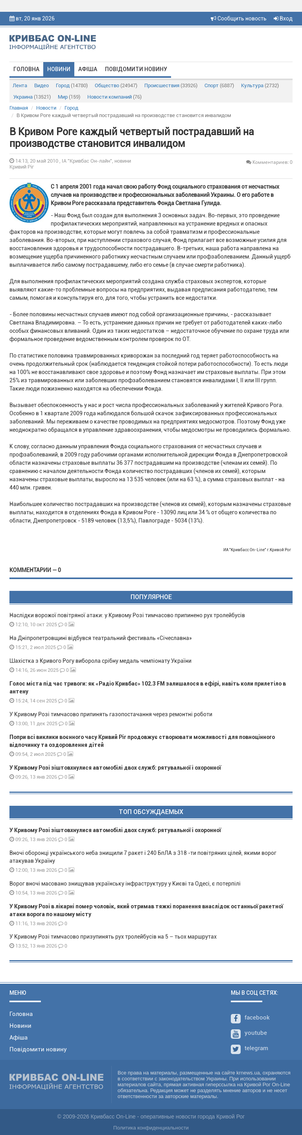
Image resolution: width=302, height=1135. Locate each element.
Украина (32, 97)
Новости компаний (114, 97)
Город (72, 85)
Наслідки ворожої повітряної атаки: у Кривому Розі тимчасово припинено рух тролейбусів (127, 615)
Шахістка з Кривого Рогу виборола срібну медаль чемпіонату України (100, 661)
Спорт (219, 85)
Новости (46, 108)
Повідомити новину (136, 69)
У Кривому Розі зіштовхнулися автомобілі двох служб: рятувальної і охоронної (115, 768)
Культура (260, 85)
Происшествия (170, 85)
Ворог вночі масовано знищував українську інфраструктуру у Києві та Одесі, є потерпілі (125, 883)
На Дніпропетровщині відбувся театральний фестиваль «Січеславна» (100, 638)
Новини (58, 69)
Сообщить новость (239, 18)
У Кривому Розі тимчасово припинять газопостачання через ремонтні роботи (110, 714)
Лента (20, 85)
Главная (18, 108)
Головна (26, 69)
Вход (283, 18)
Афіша (87, 69)
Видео (41, 85)
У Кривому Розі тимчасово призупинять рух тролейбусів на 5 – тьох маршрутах (113, 936)
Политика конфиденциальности (151, 1128)
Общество (116, 85)
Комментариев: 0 (269, 162)
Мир (69, 97)
